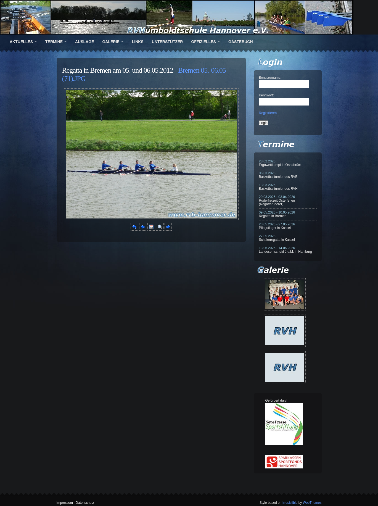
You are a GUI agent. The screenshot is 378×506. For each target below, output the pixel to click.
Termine (54, 41)
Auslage (84, 41)
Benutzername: (270, 78)
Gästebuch (240, 41)
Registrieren (268, 113)
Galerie (110, 41)
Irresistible (290, 503)
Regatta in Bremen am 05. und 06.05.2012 (117, 70)
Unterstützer (167, 41)
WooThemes (312, 503)
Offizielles (203, 41)
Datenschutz (85, 503)
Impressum (65, 503)
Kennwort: (266, 95)
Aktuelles (21, 41)
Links (138, 41)
